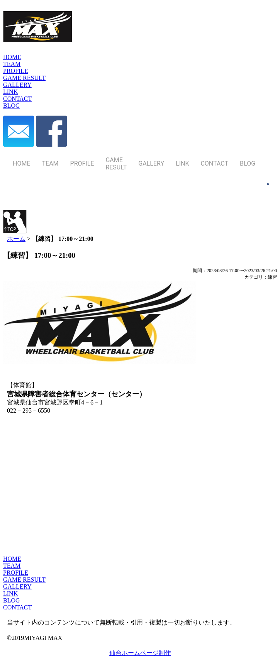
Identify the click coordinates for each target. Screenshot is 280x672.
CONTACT (17, 607)
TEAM (11, 565)
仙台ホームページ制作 (140, 653)
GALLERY (17, 586)
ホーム (16, 238)
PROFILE (15, 572)
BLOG (11, 600)
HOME (12, 558)
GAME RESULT (24, 579)
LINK (10, 593)
